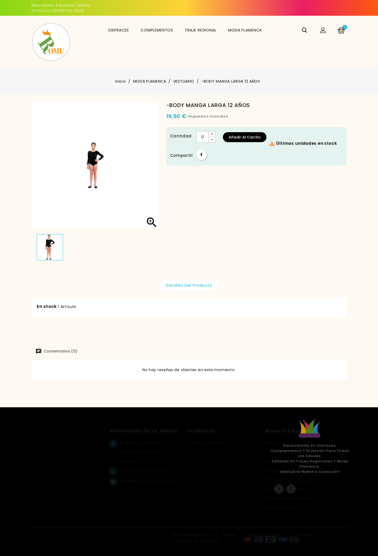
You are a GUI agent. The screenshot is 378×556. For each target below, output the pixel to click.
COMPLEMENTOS (157, 30)
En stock (47, 306)
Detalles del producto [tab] (189, 285)
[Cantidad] (202, 137)
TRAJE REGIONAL (201, 30)
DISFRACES (118, 30)
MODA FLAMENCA (245, 30)
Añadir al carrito (245, 137)
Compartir (201, 154)
